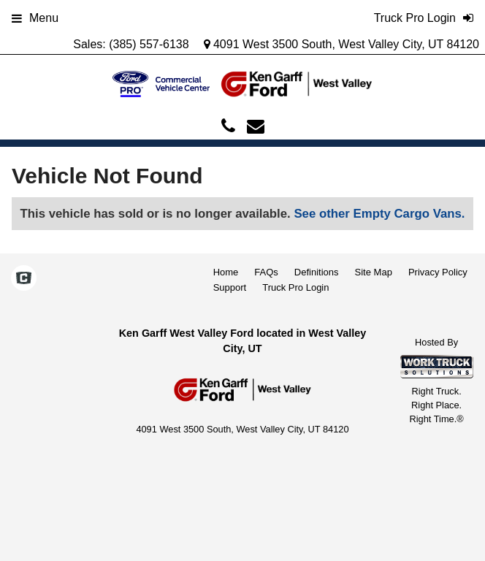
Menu (35, 18)
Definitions (316, 272)
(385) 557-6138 (148, 44)
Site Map (373, 272)
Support (230, 287)
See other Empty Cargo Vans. (379, 214)
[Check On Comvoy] (24, 279)
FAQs (266, 272)
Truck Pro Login (295, 287)
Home (226, 272)
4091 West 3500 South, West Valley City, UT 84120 (342, 44)
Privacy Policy (437, 272)
